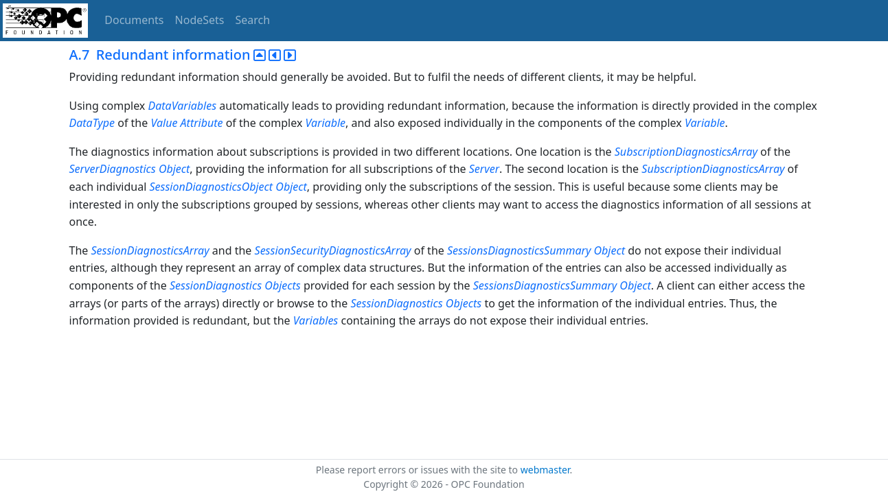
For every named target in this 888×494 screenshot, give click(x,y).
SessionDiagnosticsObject (211, 186)
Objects (282, 285)
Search (253, 19)
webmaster (545, 469)
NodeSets (200, 19)
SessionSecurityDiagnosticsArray (333, 250)
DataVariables (182, 105)
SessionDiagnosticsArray (150, 250)
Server (484, 168)
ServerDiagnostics (112, 168)
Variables (315, 320)
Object (174, 168)
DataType (92, 122)
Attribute (202, 122)
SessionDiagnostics (216, 285)
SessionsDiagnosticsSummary (519, 250)
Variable (326, 122)
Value (163, 122)
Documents (133, 19)
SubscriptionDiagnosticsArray (686, 151)
